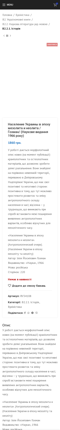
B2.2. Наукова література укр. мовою (24, 24)
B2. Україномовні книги (16, 19)
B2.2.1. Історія (11, 28)
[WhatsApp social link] (28, 313)
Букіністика (22, 15)
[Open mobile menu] (8, 5)
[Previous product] (4, 35)
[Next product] (10, 35)
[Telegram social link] (32, 313)
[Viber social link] (37, 313)
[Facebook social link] (25, 313)
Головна (7, 15)
